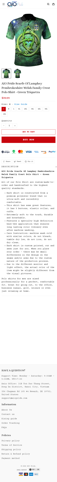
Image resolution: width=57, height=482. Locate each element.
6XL (4, 114)
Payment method (11, 458)
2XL (25, 109)
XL (19, 109)
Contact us (8, 414)
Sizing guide (9, 419)
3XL (32, 109)
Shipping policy (11, 449)
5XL (46, 109)
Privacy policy (11, 441)
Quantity (7, 121)
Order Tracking (11, 423)
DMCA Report (22, 470)
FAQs (4, 427)
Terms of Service (12, 445)
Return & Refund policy (16, 454)
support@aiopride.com (14, 398)
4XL (39, 109)
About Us (7, 410)
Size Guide (20, 104)
